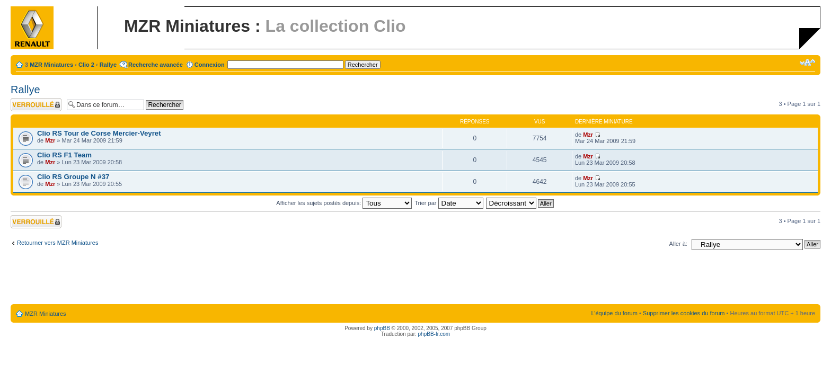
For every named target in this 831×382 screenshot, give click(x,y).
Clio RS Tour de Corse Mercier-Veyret (99, 133)
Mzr (50, 140)
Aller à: (678, 244)
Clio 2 (86, 64)
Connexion (210, 64)
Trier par (448, 203)
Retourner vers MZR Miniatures (57, 242)
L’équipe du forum (614, 313)
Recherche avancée (155, 64)
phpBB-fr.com (434, 334)
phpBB (382, 328)
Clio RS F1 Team (64, 155)
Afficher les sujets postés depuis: (344, 203)
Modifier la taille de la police (807, 62)
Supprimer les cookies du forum (684, 313)
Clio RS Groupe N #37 (73, 177)
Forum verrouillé (36, 104)
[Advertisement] (415, 279)
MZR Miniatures (51, 64)
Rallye (108, 64)
